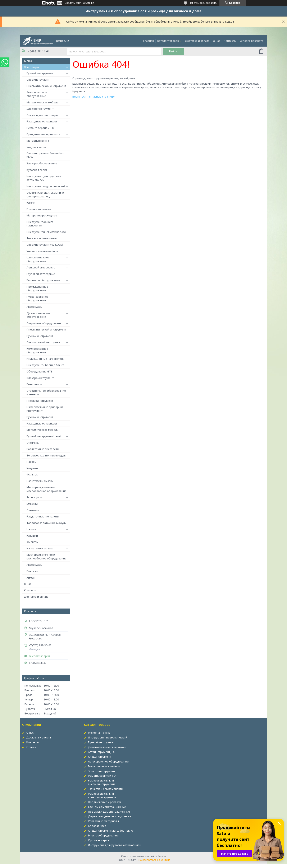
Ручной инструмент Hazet (44, 436)
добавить (211, 3)
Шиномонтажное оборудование (38, 259)
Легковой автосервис (41, 267)
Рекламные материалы (103, 821)
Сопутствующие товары (42, 115)
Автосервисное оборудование (37, 94)
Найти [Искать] (173, 51)
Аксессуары (34, 307)
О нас (216, 41)
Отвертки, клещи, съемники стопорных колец (45, 194)
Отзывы (31, 747)
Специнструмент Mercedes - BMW (45, 155)
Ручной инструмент (40, 73)
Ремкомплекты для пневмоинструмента (101, 782)
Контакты (230, 41)
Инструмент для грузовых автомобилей (44, 178)
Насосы (31, 462)
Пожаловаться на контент (154, 860)
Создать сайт (73, 2)
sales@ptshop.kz (39, 656)
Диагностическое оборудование (38, 315)
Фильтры (32, 474)
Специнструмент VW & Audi (45, 244)
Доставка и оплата (197, 41)
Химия (31, 577)
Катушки (32, 468)
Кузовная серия (37, 170)
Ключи (31, 203)
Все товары (31, 67)
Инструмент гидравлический (46, 186)
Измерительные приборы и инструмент (45, 409)
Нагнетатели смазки (40, 481)
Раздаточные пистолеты (43, 449)
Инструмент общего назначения (40, 223)
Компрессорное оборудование (37, 350)
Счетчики (33, 443)
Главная (148, 41)
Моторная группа (38, 140)
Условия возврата (251, 41)
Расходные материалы (42, 121)
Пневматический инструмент (46, 86)
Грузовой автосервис (41, 274)
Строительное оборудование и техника (46, 392)
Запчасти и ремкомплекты (105, 789)
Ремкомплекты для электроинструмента (102, 795)
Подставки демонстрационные (109, 811)
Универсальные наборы (42, 251)
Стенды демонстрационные (107, 807)
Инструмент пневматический (46, 232)
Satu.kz (162, 856)
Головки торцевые (39, 209)
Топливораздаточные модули (47, 455)
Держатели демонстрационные (109, 816)
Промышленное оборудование (37, 288)
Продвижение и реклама (43, 134)
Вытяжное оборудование (43, 280)
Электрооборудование (42, 163)
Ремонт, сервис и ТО (40, 128)
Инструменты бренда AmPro (45, 365)
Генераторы (34, 384)
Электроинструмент (40, 109)
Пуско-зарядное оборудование (38, 298)
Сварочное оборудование (44, 323)
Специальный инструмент (44, 342)
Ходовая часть (36, 147)
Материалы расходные (42, 215)
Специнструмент (38, 79)
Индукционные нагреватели (45, 359)
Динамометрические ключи (107, 747)
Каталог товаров (168, 41)
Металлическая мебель (42, 102)
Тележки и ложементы (42, 238)
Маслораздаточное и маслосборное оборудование (47, 489)
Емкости (32, 504)
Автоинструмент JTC (101, 752)
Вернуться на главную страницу (93, 96)
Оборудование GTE (40, 371)
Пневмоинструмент (40, 401)
